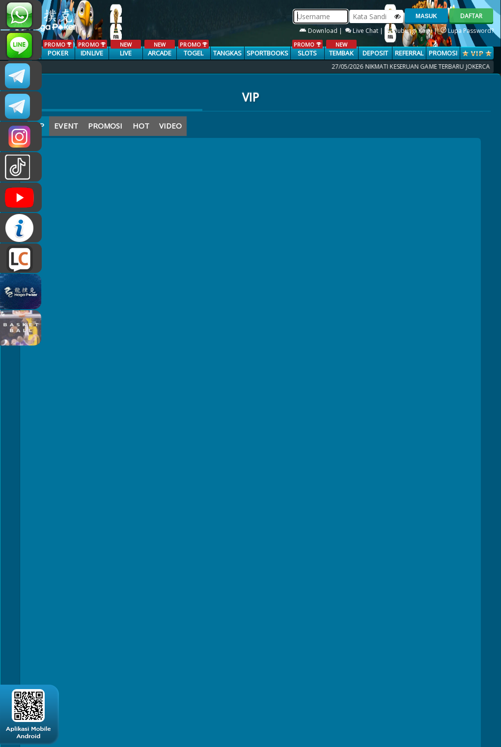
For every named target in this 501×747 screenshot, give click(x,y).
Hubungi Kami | (413, 31)
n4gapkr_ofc (21, 136)
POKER (58, 48)
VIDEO (170, 126)
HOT (141, 126)
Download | (321, 31)
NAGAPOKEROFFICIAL (21, 197)
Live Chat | (365, 31)
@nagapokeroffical (21, 167)
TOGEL (193, 48)
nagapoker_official (21, 45)
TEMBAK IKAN (341, 53)
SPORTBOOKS (268, 53)
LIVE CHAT (21, 258)
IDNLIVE (92, 48)
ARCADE (159, 48)
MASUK (426, 16)
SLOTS (307, 48)
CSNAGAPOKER (21, 75)
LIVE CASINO (125, 53)
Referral (409, 53)
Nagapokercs (21, 106)
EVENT (66, 126)
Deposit (375, 53)
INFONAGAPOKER (21, 227)
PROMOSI (443, 53)
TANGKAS (227, 53)
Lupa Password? (467, 31)
